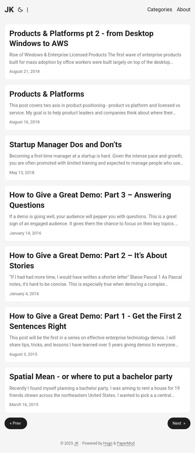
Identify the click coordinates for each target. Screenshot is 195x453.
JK (9, 9)
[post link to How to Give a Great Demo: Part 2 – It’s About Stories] (97, 274)
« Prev (16, 423)
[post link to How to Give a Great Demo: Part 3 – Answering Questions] (97, 213)
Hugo (108, 443)
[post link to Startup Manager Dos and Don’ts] (97, 158)
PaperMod (126, 443)
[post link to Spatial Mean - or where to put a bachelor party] (97, 390)
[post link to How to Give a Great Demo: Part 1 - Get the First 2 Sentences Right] (97, 334)
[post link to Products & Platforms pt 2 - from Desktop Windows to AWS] (97, 52)
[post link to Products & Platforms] (97, 107)
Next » (179, 423)
